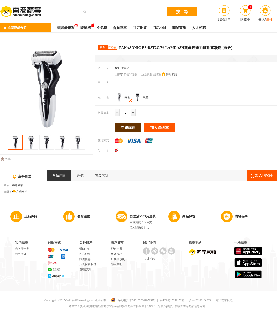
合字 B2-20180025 (200, 300)
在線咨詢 (85, 269)
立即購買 (128, 128)
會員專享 (120, 28)
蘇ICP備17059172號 (172, 300)
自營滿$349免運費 (143, 216)
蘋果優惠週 (65, 26)
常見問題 (101, 175)
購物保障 (241, 216)
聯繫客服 (171, 74)
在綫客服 (21, 191)
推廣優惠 (85, 259)
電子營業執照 (224, 300)
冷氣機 (102, 28)
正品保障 (30, 216)
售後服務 (116, 254)
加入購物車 (159, 128)
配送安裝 (116, 249)
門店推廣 (140, 28)
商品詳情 (58, 175)
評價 (80, 175)
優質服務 (83, 216)
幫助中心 (85, 249)
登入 (261, 19)
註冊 (269, 19)
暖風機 (85, 26)
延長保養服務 (87, 264)
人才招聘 (199, 28)
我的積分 (20, 254)
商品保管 (188, 216)
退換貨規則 (118, 259)
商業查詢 (179, 28)
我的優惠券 (22, 249)
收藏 (6, 159)
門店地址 (159, 28)
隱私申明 (116, 264)
